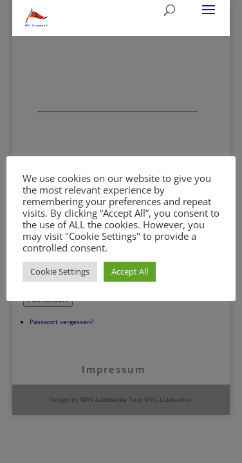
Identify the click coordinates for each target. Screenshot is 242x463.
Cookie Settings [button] (59, 271)
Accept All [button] (129, 271)
